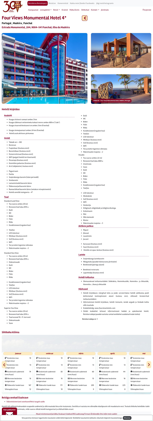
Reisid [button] (55, 10)
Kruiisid (65, 10)
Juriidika (55, 414)
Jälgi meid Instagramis (105, 3)
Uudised (69, 414)
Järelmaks (105, 10)
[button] (44, 68)
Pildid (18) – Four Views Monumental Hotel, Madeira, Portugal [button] (111, 101)
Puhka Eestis (74, 10)
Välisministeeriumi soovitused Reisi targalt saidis (25, 401)
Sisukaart (62, 414)
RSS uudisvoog (78, 414)
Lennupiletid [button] (45, 10)
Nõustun (127, 418)
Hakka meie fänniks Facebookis (82, 3)
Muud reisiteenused (43, 414)
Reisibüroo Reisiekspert (37, 3)
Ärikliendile (95, 414)
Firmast (87, 414)
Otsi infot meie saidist (108, 414)
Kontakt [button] (94, 10)
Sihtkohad (85, 10)
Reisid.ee (52, 3)
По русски (147, 10)
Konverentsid (63, 3)
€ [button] (84, 18)
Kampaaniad (33, 10)
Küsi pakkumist (9, 413)
